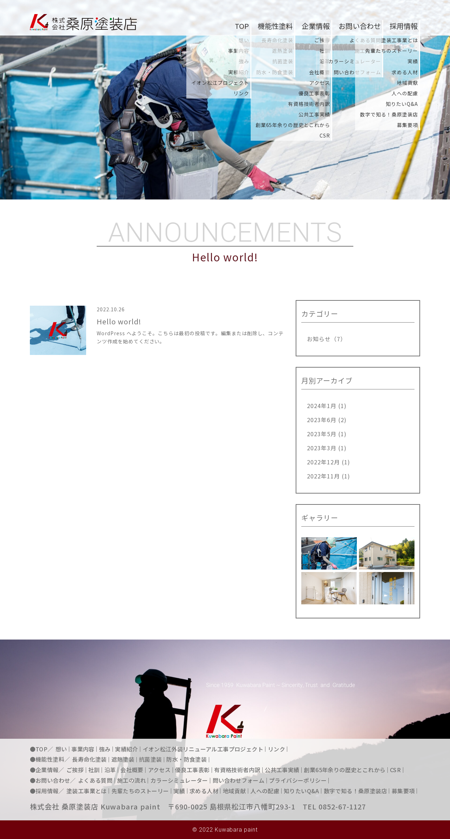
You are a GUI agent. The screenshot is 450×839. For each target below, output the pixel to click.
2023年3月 (321, 448)
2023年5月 (321, 434)
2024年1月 (321, 405)
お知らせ (319, 339)
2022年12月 (323, 462)
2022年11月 (323, 476)
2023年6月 (321, 419)
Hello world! (119, 323)
